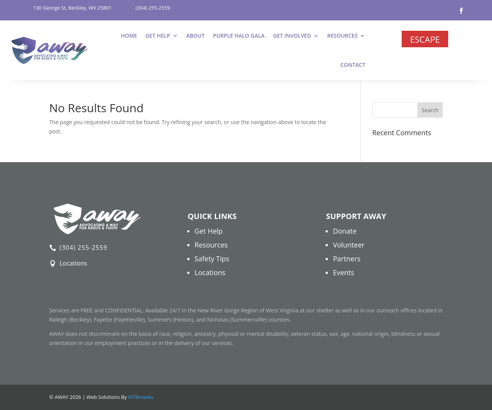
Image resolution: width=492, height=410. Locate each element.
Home (129, 35)
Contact (353, 64)
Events (343, 272)
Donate (344, 231)
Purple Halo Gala (238, 35)
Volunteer (348, 244)
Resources (342, 35)
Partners (347, 258)
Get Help (157, 35)
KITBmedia (140, 396)
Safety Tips (211, 258)
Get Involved (292, 35)
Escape (425, 39)
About (195, 35)
